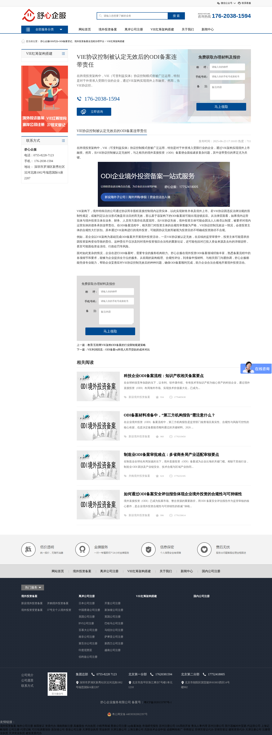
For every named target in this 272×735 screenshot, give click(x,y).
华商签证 (188, 729)
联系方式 (27, 685)
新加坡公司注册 (114, 610)
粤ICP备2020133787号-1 (158, 702)
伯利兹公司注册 (88, 656)
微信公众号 (226, 3)
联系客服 (246, 3)
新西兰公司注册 (114, 643)
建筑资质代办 (237, 729)
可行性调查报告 (41, 729)
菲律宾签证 (221, 729)
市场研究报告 (150, 725)
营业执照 (104, 729)
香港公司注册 (119, 725)
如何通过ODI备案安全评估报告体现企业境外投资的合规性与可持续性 (183, 494)
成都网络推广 (175, 729)
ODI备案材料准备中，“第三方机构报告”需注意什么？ (169, 415)
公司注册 (14, 729)
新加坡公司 (58, 729)
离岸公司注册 (134, 29)
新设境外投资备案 (139, 397)
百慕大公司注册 (88, 630)
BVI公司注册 (86, 623)
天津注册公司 (119, 729)
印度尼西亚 (85, 650)
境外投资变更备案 (32, 610)
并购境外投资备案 (139, 475)
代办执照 (90, 725)
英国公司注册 (113, 616)
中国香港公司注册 (89, 610)
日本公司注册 (87, 603)
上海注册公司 (135, 729)
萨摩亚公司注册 (114, 636)
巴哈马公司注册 (114, 623)
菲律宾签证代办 (204, 729)
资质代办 (50, 725)
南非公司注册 (87, 636)
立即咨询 (97, 111)
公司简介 (27, 675)
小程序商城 (103, 725)
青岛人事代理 (199, 725)
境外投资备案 (108, 29)
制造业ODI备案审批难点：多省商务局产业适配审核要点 (171, 454)
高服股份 (79, 725)
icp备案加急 (134, 725)
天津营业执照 (90, 729)
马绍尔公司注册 (114, 630)
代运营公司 (254, 725)
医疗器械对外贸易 (235, 725)
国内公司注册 (211, 571)
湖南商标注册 (65, 725)
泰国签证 (39, 725)
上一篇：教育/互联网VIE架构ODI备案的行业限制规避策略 (111, 345)
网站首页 (85, 29)
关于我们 (188, 29)
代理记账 (25, 729)
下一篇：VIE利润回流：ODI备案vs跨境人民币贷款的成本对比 (113, 349)
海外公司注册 (25, 725)
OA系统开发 (183, 725)
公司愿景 (27, 680)
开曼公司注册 (113, 603)
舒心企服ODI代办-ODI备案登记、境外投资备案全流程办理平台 (72, 41)
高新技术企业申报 (155, 729)
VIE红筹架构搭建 (162, 29)
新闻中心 (208, 29)
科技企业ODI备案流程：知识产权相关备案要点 (164, 376)
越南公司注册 (113, 650)
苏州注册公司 (167, 725)
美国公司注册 (87, 616)
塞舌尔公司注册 (88, 643)
